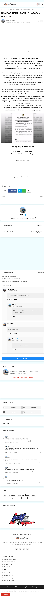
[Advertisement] (22, 254)
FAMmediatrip (11, 495)
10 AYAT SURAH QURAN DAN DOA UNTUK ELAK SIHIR (19, 470)
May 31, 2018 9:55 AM (12, 325)
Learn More (38, 591)
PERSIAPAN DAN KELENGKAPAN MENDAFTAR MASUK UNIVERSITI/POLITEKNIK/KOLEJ (19, 479)
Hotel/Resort (21, 495)
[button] (42, 4)
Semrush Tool (8, 564)
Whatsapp (24, 191)
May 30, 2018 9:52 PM (12, 290)
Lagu (12, 498)
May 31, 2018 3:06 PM (17, 306)
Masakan (18, 498)
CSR (5, 495)
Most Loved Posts (9, 580)
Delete (15, 299)
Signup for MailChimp (10, 559)
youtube (13, 412)
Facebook (13, 190)
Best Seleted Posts (9, 562)
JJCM (33, 495)
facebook (13, 407)
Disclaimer (16, 587)
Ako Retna (10, 289)
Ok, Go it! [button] (5, 595)
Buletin (7, 10)
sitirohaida (10, 323)
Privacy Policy (26, 587)
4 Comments (40, 272)
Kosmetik (6, 498)
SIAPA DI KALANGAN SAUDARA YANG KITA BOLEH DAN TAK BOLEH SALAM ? (21, 449)
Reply (10, 299)
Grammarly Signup (9, 578)
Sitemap (34, 587)
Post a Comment (22, 358)
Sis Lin (22, 215)
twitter (33, 412)
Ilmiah (28, 495)
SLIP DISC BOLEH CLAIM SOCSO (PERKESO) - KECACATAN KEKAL (21, 459)
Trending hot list (8, 575)
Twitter (20, 191)
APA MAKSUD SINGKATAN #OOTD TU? (18, 439)
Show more (40, 225)
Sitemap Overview (9, 573)
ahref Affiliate (8, 567)
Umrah (25, 498)
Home (3, 10)
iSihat (30, 498)
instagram (33, 407)
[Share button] (29, 191)
